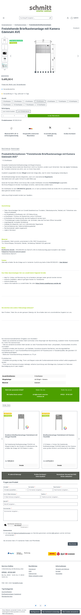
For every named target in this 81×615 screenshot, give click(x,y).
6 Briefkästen (51, 101)
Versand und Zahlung (62, 565)
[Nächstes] (78, 56)
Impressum (32, 565)
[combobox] (33, 18)
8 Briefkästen (73, 101)
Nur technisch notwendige (51, 612)
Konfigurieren (35, 612)
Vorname (31, 483)
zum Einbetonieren (23, 111)
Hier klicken (17, 521)
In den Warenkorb (53, 116)
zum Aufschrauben (9, 111)
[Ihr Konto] (68, 18)
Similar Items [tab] (6, 401)
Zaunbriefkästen (7, 588)
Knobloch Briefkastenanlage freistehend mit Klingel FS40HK (21, 432)
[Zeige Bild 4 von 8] (43, 72)
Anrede (6, 483)
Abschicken (73, 540)
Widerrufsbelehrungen (36, 572)
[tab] (6, 144)
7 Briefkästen (62, 101)
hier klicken (63, 258)
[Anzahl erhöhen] (25, 115)
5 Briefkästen (40, 101)
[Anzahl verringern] (3, 115)
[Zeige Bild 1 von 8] (35, 72)
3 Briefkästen (18, 101)
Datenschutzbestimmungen (21, 529)
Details (21, 461)
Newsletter (59, 570)
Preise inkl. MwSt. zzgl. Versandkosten (14, 84)
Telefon (44, 490)
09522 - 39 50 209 (8, 568)
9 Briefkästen (7, 105)
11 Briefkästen (29, 105)
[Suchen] (50, 18)
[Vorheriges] (10, 56)
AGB (52, 529)
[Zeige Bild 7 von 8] (50, 72)
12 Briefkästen (41, 105)
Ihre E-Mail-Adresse (10, 490)
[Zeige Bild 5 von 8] (45, 72)
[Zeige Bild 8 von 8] (53, 72)
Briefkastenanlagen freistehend (11, 590)
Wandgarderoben (7, 592)
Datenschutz (33, 570)
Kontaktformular (17, 579)
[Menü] (4, 18)
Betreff (6, 497)
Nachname (57, 483)
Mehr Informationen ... (8, 613)
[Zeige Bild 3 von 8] (40, 72)
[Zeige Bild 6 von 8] (48, 72)
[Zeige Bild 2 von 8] (38, 72)
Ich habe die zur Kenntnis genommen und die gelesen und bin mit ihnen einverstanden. (37, 530)
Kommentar (7, 504)
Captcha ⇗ (24, 523)
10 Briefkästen (18, 105)
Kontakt (58, 567)
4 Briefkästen (29, 101)
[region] (40, 56)
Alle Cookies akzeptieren (70, 612)
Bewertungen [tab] (15, 145)
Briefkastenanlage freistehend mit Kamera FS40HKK (58, 432)
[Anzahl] (14, 115)
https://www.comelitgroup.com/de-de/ (48, 279)
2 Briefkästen (7, 101)
